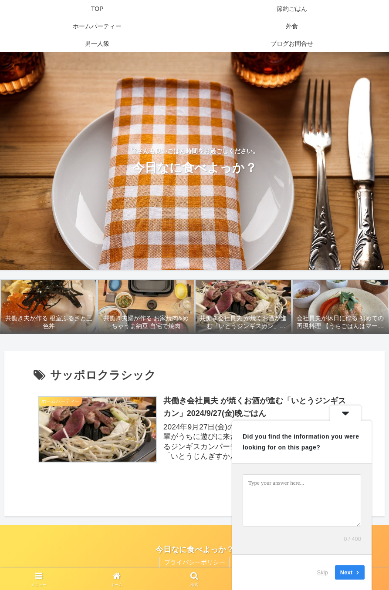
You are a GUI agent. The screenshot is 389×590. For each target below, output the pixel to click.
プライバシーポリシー (194, 563)
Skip (322, 572)
